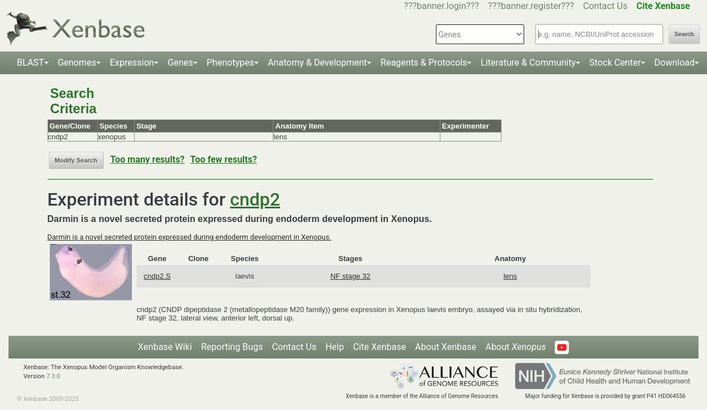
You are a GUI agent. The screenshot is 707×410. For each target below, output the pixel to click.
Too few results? (223, 159)
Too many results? (147, 159)
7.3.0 (53, 376)
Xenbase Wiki (165, 346)
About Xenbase (445, 346)
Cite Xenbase (379, 346)
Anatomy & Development (317, 62)
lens (510, 276)
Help (334, 346)
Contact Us (605, 6)
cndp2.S (157, 276)
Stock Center (615, 62)
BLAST (30, 62)
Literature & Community (528, 62)
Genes (180, 62)
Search (684, 34)
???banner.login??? (441, 6)
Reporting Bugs (232, 346)
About (515, 346)
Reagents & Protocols (423, 62)
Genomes (77, 62)
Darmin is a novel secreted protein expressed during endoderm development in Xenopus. (190, 237)
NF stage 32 (351, 276)
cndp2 (255, 199)
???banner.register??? (531, 6)
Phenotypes (230, 62)
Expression (132, 62)
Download (674, 62)
